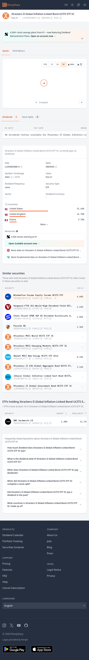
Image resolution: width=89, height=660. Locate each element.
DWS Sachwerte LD (23, 420)
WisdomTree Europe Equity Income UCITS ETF (38, 294)
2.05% (80, 317)
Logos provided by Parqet (15, 639)
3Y (58, 64)
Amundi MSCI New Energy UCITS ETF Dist (35, 355)
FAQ (4, 575)
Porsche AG (19, 325)
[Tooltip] (16, 231)
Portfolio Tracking (12, 541)
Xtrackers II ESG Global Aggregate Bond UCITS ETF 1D (42, 365)
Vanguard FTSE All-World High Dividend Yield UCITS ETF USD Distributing (42, 305)
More (44, 224)
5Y (63, 64)
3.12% (80, 367)
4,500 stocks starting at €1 (24, 236)
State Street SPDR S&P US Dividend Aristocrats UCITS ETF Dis (42, 315)
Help (5, 582)
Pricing (6, 563)
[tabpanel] (44, 83)
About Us (52, 535)
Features (7, 569)
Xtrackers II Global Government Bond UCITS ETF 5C (42, 385)
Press (50, 553)
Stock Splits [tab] (30, 116)
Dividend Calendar (12, 535)
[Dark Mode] (72, 5)
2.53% (80, 307)
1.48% (64, 421)
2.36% (80, 327)
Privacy (51, 575)
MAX (71, 64)
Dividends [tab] (10, 116)
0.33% (80, 357)
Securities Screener (13, 547)
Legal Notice (54, 569)
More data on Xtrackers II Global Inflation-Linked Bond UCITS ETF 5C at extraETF (46, 250)
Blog (49, 547)
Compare (41, 102)
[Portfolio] (78, 5)
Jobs (49, 541)
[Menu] (85, 5)
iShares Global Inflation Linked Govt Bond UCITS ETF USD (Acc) (42, 375)
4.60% (80, 296)
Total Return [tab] (18, 50)
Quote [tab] (5, 50)
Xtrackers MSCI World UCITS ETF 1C (33, 335)
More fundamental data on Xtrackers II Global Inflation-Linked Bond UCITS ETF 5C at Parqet (46, 257)
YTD (45, 64)
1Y (52, 64)
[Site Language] (66, 4)
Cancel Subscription (13, 588)
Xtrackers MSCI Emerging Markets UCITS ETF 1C (40, 345)
